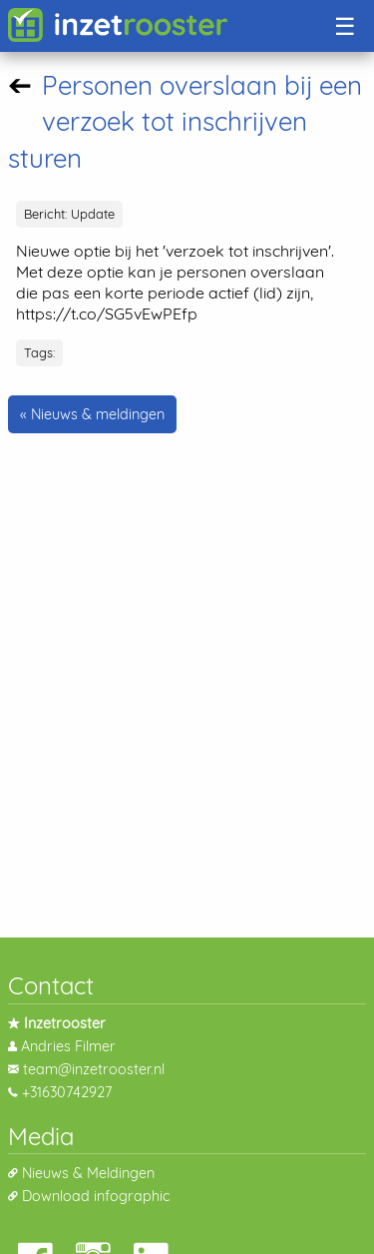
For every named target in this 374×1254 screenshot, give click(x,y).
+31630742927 (67, 1092)
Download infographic (96, 1196)
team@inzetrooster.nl (94, 1069)
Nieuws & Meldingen (88, 1173)
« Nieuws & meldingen (92, 414)
